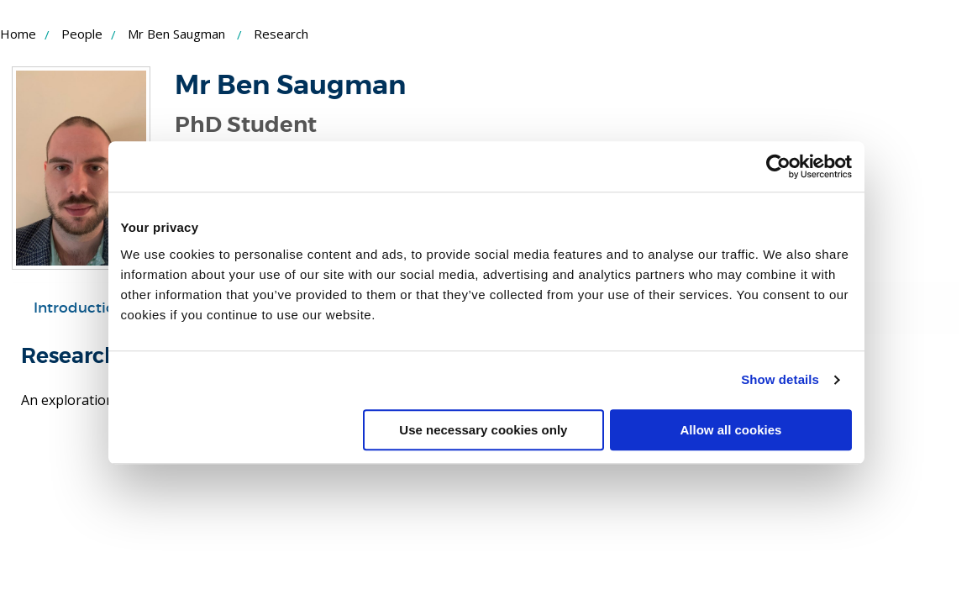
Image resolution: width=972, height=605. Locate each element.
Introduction (79, 308)
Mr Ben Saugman (176, 33)
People (81, 33)
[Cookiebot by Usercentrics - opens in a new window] (778, 166)
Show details (780, 379)
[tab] (79, 308)
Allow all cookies (731, 430)
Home (18, 33)
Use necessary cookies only (483, 430)
